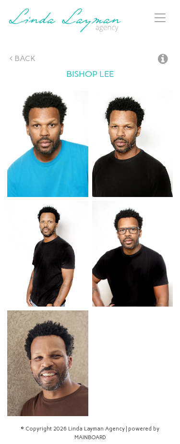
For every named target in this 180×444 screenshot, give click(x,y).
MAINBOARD (90, 437)
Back (23, 58)
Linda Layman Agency (64, 20)
